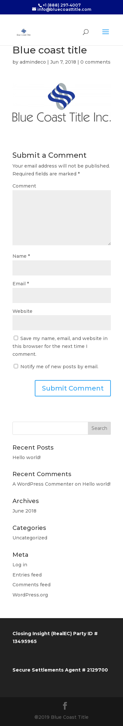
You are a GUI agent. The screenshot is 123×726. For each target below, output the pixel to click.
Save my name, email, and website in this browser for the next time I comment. (60, 346)
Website (22, 311)
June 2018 (24, 511)
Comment (24, 186)
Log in (19, 565)
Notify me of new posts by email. (59, 367)
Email (20, 284)
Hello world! (26, 457)
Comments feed (31, 585)
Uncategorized (29, 538)
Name (21, 256)
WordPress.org (30, 595)
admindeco (33, 62)
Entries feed (27, 575)
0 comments (95, 62)
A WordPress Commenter (42, 484)
